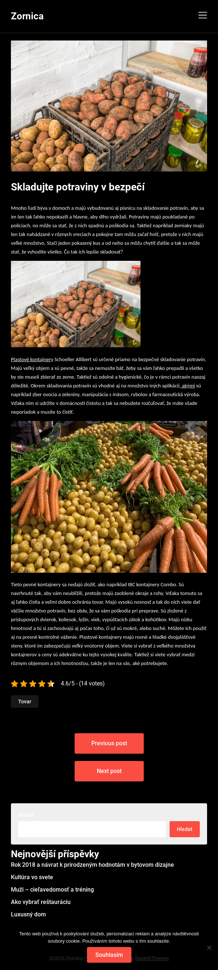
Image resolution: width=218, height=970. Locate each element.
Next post (109, 771)
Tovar (24, 701)
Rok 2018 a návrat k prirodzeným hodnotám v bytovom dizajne (92, 864)
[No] (209, 947)
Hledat (26, 815)
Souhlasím (109, 954)
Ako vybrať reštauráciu (41, 901)
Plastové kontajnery (32, 359)
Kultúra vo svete (32, 877)
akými (188, 385)
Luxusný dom (28, 914)
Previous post (109, 743)
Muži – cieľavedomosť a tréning (52, 889)
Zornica (27, 16)
